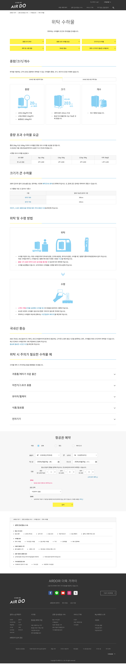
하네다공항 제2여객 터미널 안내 (52, 565)
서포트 (97, 629)
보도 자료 (73, 612)
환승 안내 (50, 543)
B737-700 (28, 205)
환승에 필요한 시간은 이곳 (18, 347)
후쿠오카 (20, 639)
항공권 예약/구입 (36, 629)
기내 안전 (35, 573)
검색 (67, 513)
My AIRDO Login (94, 2)
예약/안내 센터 (47, 186)
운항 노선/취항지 (15, 623)
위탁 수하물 (18, 550)
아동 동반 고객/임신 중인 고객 (47, 558)
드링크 (75, 628)
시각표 (33, 623)
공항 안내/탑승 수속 (21, 534)
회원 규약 (53, 658)
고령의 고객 (32, 558)
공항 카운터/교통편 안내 (21, 563)
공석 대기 (40, 543)
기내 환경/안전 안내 (20, 570)
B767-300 (28, 200)
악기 (56, 550)
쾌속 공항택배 (76, 550)
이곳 (60, 262)
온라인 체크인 (28, 543)
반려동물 (64, 550)
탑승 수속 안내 (18, 540)
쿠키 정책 (108, 658)
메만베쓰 (12, 633)
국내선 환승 (69, 49)
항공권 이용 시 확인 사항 (37, 637)
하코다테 (12, 641)
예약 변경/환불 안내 (36, 642)
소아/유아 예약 (92, 486)
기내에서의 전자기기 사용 (21, 573)
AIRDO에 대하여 (54, 612)
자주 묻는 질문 (98, 634)
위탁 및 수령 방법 (32, 49)
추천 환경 (75, 658)
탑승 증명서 (74, 543)
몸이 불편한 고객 (19, 558)
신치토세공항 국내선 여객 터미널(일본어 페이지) (27, 565)
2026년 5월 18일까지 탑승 (36, 82)
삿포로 (11, 628)
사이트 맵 (98, 658)
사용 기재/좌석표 (78, 631)
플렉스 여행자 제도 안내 (89, 543)
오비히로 (12, 639)
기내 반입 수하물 (30, 550)
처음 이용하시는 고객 (36, 634)
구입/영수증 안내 (35, 639)
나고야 (20, 633)
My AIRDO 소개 (100, 623)
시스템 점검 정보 (87, 658)
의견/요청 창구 (98, 639)
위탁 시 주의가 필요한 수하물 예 (102, 49)
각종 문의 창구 (98, 637)
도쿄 (19, 631)
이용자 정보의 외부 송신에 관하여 (38, 658)
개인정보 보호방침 (20, 658)
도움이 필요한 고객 (19, 555)
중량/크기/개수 (33, 42)
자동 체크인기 (62, 543)
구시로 (11, 636)
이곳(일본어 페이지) (48, 317)
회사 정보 (65, 612)
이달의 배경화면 (110, 602)
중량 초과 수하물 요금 (68, 42)
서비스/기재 (78, 623)
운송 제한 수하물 (44, 550)
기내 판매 (76, 633)
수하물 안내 (18, 547)
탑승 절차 (17, 543)
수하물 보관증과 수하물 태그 (35, 311)
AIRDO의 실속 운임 (16, 646)
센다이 (20, 628)
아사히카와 (12, 631)
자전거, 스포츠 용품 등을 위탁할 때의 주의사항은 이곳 (27, 211)
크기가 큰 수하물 (104, 42)
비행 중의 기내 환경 (48, 573)
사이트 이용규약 (65, 658)
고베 (19, 636)
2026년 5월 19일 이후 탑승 (90, 82)
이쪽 (80, 508)
